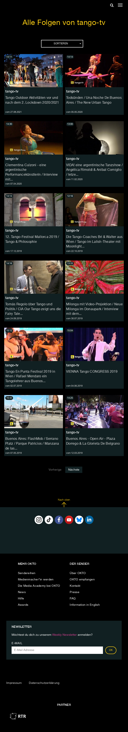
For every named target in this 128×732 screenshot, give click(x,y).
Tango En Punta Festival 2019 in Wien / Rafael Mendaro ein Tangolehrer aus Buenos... (30, 376)
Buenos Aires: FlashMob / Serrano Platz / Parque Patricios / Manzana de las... (32, 443)
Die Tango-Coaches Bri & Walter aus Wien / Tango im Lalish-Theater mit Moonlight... (94, 242)
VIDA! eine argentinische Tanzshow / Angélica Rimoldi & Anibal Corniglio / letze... (94, 170)
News (22, 592)
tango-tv (11, 91)
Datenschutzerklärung (44, 683)
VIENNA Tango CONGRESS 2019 (92, 371)
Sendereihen (27, 573)
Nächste (73, 469)
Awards (23, 604)
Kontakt (75, 585)
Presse (74, 592)
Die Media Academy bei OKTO (39, 585)
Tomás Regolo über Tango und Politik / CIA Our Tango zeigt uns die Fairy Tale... (33, 309)
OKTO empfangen (82, 579)
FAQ (73, 598)
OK (111, 650)
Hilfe (21, 598)
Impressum (14, 683)
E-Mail (17, 643)
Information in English (85, 604)
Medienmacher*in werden (36, 579)
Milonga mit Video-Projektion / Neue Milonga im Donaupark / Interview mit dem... (94, 309)
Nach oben (64, 503)
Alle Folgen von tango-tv (64, 23)
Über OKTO (78, 573)
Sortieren (67, 43)
